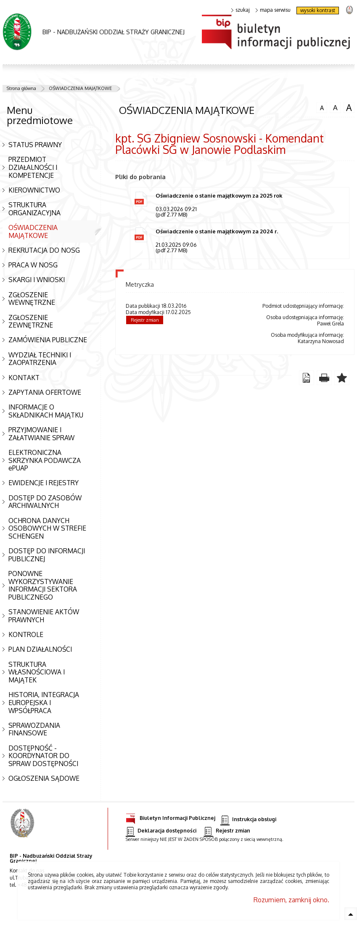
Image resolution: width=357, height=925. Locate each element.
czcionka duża (349, 107)
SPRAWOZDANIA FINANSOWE (34, 729)
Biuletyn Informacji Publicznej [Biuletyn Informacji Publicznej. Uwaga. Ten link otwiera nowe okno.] (170, 817)
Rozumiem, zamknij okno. (291, 900)
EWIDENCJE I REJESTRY (43, 482)
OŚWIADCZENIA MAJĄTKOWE (80, 88)
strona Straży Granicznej (349, 9)
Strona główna (21, 88)
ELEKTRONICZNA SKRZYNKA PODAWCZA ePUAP (44, 460)
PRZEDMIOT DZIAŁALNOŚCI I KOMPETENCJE (32, 167)
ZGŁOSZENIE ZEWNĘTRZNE (30, 321)
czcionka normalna (321, 106)
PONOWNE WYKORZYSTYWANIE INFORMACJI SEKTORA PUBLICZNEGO (42, 585)
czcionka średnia (335, 107)
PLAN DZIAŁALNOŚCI (40, 649)
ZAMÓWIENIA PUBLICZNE (47, 340)
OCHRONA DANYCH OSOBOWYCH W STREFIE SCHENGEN (47, 528)
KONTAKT (24, 377)
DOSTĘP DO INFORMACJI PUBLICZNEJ (46, 555)
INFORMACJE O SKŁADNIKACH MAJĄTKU (45, 411)
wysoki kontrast (317, 10)
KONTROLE (25, 634)
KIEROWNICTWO (34, 190)
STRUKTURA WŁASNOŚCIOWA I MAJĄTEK (36, 672)
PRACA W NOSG (33, 265)
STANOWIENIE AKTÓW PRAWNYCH (43, 616)
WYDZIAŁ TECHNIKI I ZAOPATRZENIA (39, 359)
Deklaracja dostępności (161, 831)
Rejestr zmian (145, 321)
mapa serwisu (273, 10)
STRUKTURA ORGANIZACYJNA (34, 209)
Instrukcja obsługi (248, 819)
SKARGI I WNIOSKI (36, 279)
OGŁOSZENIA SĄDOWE (43, 778)
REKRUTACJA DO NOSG (44, 250)
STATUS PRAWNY (35, 144)
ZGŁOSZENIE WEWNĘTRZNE (31, 299)
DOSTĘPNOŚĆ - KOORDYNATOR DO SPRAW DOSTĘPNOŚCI (43, 756)
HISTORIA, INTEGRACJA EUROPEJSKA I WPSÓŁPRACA (43, 702)
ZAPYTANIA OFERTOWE (44, 392)
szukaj (240, 10)
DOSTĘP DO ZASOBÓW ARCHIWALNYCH (45, 502)
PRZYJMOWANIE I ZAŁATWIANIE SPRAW (41, 434)
